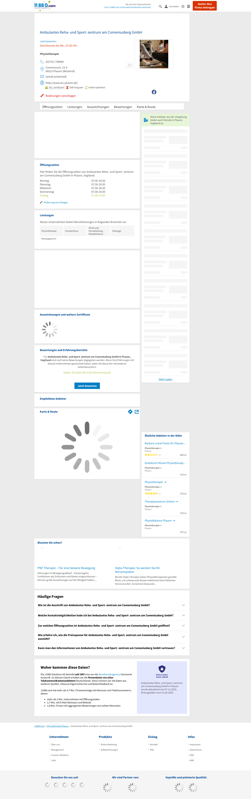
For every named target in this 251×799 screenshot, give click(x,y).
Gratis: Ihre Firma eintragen (205, 5)
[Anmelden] (173, 6)
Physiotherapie (154, 482)
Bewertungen (123, 107)
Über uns (55, 744)
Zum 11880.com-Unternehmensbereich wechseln (127, 7)
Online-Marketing (109, 744)
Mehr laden (165, 379)
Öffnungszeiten (52, 107)
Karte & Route (146, 107)
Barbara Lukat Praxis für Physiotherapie (165, 443)
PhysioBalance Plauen (158, 520)
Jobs (53, 760)
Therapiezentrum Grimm (159, 501)
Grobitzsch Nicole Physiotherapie (165, 463)
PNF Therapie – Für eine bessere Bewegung (66, 568)
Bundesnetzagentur (109, 674)
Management (57, 749)
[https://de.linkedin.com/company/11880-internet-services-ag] (82, 785)
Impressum (195, 744)
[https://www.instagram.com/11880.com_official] (65, 785)
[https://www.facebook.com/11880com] (47, 785)
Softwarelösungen (109, 749)
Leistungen (74, 107)
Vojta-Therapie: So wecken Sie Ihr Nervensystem (137, 570)
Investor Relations (60, 755)
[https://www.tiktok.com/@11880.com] (56, 785)
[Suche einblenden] (162, 6)
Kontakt (154, 744)
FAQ (152, 749)
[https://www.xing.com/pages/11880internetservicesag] (73, 785)
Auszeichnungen (98, 107)
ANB (192, 760)
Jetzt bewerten (87, 386)
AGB (192, 755)
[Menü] (190, 6)
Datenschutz (196, 749)
